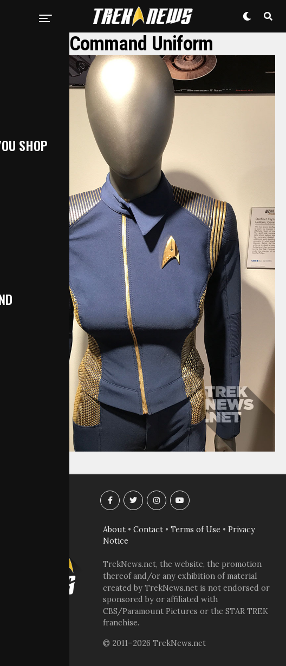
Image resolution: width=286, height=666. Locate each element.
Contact (148, 529)
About (114, 529)
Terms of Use (195, 529)
